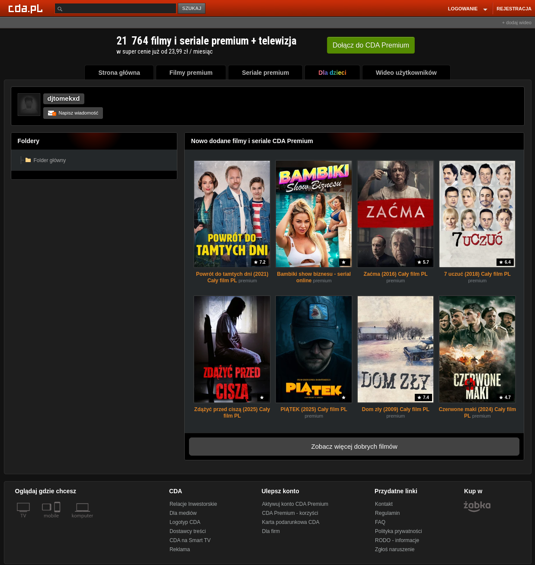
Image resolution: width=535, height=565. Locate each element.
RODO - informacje (397, 540)
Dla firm (271, 531)
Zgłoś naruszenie (394, 549)
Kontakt (384, 504)
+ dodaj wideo (517, 22)
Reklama (180, 549)
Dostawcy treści (188, 531)
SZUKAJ (191, 8)
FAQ (380, 522)
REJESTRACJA (514, 8)
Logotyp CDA (185, 522)
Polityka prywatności (398, 531)
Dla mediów (183, 513)
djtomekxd (64, 98)
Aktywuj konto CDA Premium (295, 504)
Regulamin (387, 513)
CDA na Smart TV (190, 540)
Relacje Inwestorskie (193, 504)
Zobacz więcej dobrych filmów (354, 446)
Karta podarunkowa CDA (291, 522)
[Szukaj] (115, 8)
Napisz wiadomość (73, 113)
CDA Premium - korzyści (290, 513)
